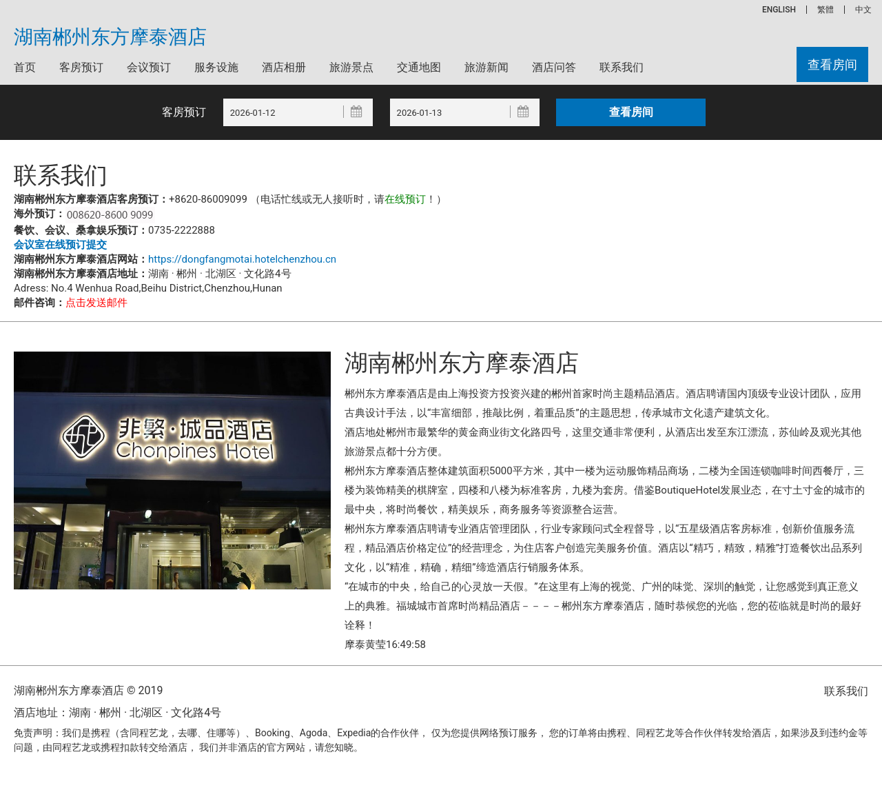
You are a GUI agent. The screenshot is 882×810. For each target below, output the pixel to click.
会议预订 (149, 67)
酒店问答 (554, 67)
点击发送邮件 (96, 302)
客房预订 (81, 67)
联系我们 (621, 67)
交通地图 (419, 67)
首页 (25, 67)
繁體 (825, 10)
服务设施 (216, 67)
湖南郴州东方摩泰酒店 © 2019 (88, 690)
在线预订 (405, 199)
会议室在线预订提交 (60, 245)
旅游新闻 (486, 67)
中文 (863, 10)
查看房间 (832, 64)
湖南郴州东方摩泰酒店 (110, 37)
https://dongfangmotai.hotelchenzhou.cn (242, 259)
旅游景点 (351, 67)
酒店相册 (284, 67)
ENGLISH (779, 10)
